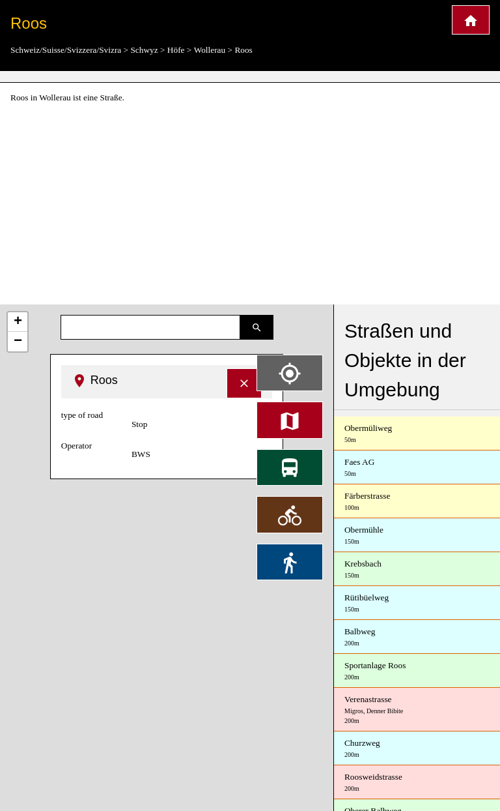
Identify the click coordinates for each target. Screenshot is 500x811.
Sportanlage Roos (417, 671)
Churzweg (417, 748)
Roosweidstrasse (417, 782)
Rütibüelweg (417, 603)
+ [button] (18, 322)
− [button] (18, 341)
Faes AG (417, 468)
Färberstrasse (417, 501)
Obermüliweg (417, 434)
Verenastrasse (417, 710)
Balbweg (417, 637)
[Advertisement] (250, 204)
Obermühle (417, 535)
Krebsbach (417, 569)
